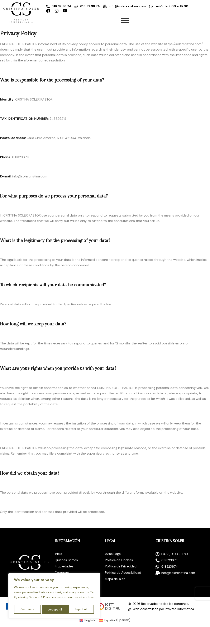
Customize (27, 610)
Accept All (82, 610)
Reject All (54, 610)
